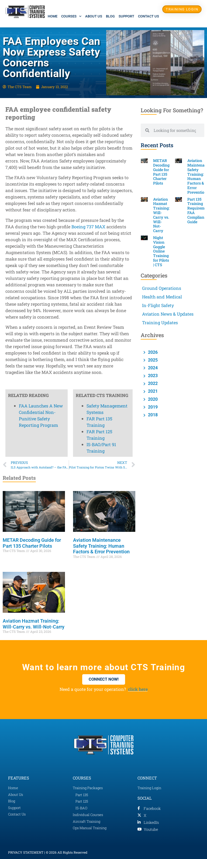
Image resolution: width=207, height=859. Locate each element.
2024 (152, 367)
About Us (93, 16)
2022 (152, 383)
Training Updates (160, 322)
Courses (71, 16)
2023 (152, 375)
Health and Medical (162, 296)
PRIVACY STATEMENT (25, 852)
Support (126, 16)
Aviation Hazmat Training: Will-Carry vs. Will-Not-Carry (33, 624)
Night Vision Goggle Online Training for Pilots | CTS (161, 251)
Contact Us (148, 16)
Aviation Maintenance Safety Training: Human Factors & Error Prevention (101, 545)
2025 (152, 360)
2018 (152, 414)
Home (52, 16)
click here (138, 689)
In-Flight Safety (158, 305)
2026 (152, 352)
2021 (152, 391)
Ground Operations (161, 288)
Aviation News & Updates (168, 314)
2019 (152, 407)
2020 (152, 399)
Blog (110, 16)
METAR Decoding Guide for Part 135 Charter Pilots (32, 543)
